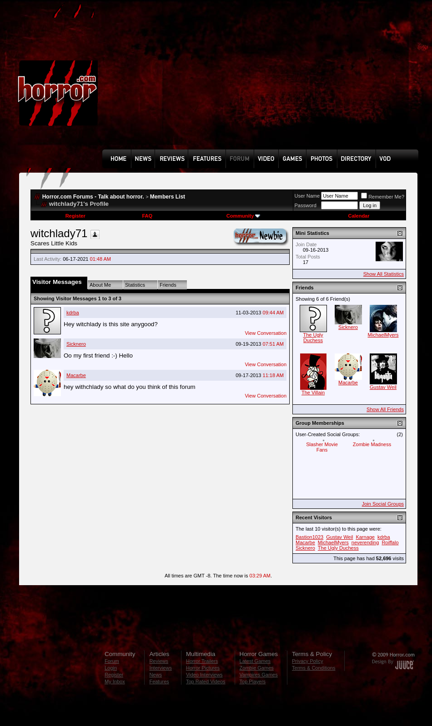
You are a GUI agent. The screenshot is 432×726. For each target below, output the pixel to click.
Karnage (365, 537)
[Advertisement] (255, 81)
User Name (307, 196)
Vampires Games (259, 674)
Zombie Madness (372, 444)
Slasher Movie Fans (322, 447)
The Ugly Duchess (313, 337)
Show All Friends (385, 409)
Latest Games (255, 661)
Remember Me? (382, 196)
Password (305, 205)
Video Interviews (204, 674)
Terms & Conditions (313, 668)
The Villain (313, 392)
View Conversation (265, 333)
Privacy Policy (307, 661)
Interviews (160, 668)
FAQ (147, 216)
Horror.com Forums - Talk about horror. (93, 197)
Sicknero (76, 344)
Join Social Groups (383, 504)
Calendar (358, 216)
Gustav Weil (383, 387)
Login (111, 668)
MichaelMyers (383, 335)
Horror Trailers (202, 661)
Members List (167, 197)
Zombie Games (257, 668)
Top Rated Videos (206, 681)
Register (75, 216)
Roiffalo (390, 542)
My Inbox (115, 681)
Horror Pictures (203, 668)
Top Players (253, 681)
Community (243, 216)
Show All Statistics (383, 274)
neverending (365, 542)
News (155, 674)
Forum (112, 661)
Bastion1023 (309, 537)
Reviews (158, 661)
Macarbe (76, 375)
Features (159, 681)
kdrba (72, 312)
